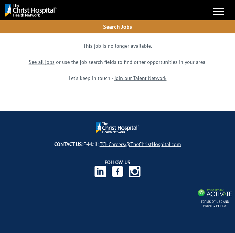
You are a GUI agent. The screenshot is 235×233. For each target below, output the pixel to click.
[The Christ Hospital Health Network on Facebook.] (117, 171)
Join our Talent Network (140, 78)
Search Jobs (117, 26)
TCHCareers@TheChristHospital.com (140, 144)
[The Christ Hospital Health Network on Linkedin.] (100, 171)
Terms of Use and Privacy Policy (215, 204)
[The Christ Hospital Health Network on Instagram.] (134, 171)
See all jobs (42, 62)
